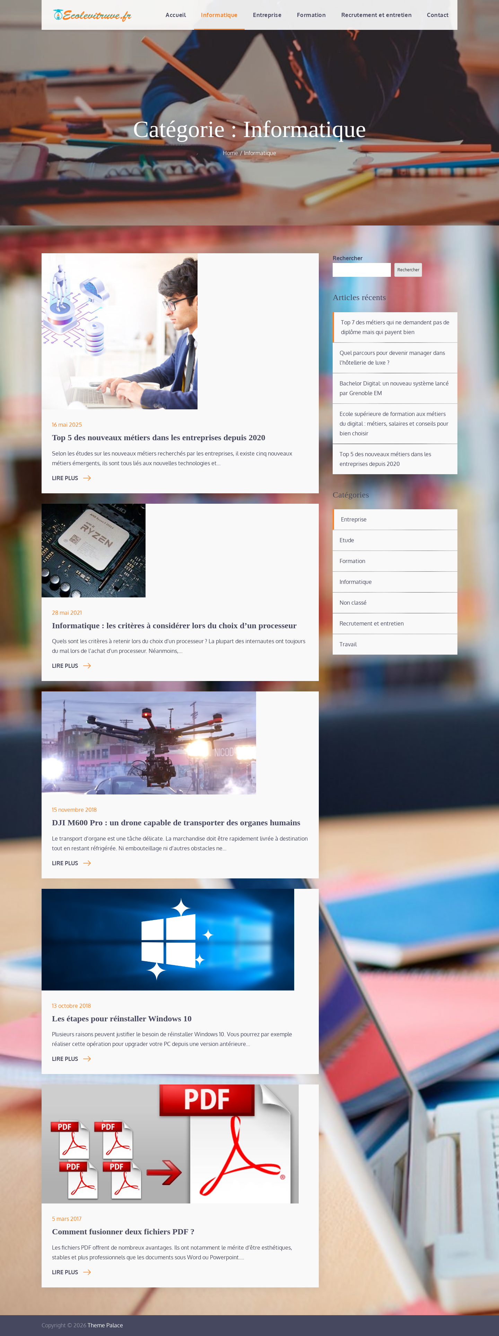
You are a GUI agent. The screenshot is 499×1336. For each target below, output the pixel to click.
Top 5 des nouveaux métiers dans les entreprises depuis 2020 (158, 437)
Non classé (353, 602)
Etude (347, 540)
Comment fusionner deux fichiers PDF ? (123, 1231)
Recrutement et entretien (376, 14)
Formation (311, 14)
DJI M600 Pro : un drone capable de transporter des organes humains (176, 822)
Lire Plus (71, 478)
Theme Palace (105, 1325)
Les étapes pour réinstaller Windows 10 (122, 1018)
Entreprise (267, 14)
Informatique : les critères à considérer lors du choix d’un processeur (174, 625)
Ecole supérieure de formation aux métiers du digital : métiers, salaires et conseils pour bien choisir (394, 423)
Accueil (176, 14)
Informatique (219, 14)
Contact (438, 14)
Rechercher (347, 258)
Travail (348, 644)
